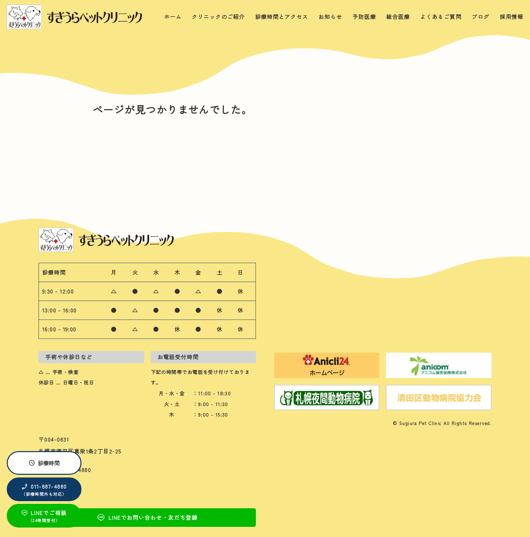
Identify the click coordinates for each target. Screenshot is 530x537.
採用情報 (511, 16)
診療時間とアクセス (281, 16)
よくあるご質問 (440, 16)
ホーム (173, 16)
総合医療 (398, 16)
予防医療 (364, 16)
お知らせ (330, 16)
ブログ (480, 16)
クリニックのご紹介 (218, 16)
